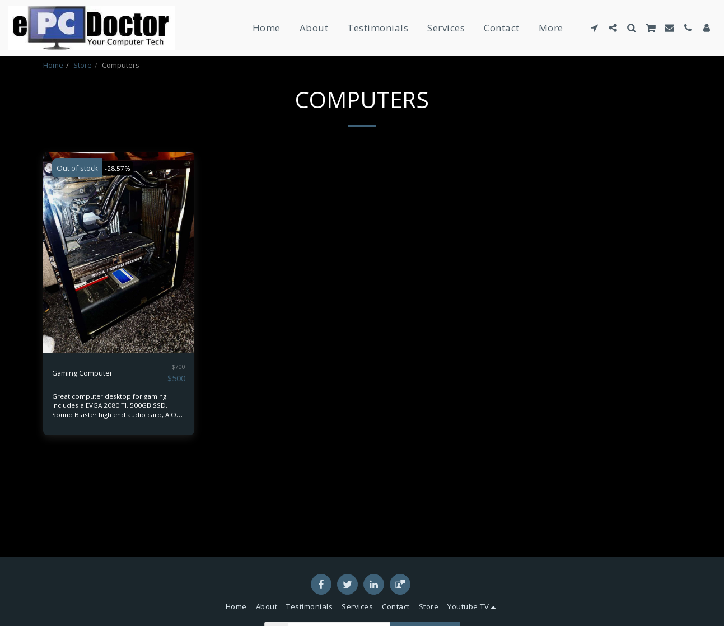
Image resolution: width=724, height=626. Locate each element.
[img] (118, 281)
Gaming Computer (92, 401)
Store (82, 65)
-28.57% (121, 197)
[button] (594, 27)
